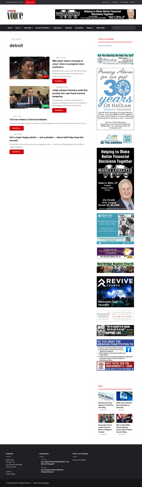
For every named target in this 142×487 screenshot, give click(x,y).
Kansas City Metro (42, 28)
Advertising (124, 2)
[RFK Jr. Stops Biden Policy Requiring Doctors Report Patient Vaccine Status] (124, 418)
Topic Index (100, 28)
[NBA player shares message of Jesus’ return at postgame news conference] (29, 68)
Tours (17, 28)
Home (10, 28)
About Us (105, 2)
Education (57, 28)
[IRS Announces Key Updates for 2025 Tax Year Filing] (106, 396)
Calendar (68, 28)
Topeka (89, 28)
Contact (8, 471)
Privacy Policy (10, 474)
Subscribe (115, 2)
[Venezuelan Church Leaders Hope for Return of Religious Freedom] (106, 418)
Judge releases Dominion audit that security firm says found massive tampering (70, 93)
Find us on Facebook (104, 45)
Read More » (59, 81)
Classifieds (79, 28)
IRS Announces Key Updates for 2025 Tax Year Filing (105, 405)
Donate (132, 2)
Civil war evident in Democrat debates (28, 119)
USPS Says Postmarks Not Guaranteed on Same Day (124, 405)
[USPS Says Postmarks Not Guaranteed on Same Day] (124, 396)
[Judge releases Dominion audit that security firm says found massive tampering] (29, 97)
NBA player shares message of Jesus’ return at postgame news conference (68, 64)
